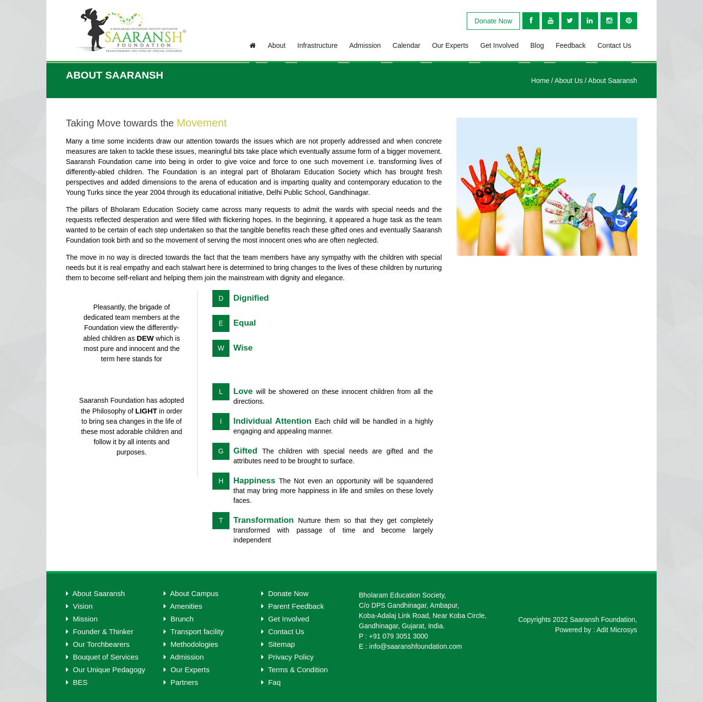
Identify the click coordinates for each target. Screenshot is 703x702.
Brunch (179, 619)
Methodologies (191, 644)
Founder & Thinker (99, 631)
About (277, 45)
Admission (365, 45)
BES (76, 682)
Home (540, 80)
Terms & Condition (294, 669)
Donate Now (493, 21)
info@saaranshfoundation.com (415, 646)
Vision (79, 606)
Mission (82, 619)
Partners (181, 682)
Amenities (183, 606)
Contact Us (614, 45)
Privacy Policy (287, 657)
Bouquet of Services (102, 657)
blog (537, 45)
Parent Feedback (292, 606)
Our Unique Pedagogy (105, 669)
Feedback (570, 45)
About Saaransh (612, 80)
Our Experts (450, 45)
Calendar (406, 45)
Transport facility (194, 631)
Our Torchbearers (98, 644)
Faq (271, 682)
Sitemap (278, 644)
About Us (569, 80)
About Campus (191, 593)
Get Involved (499, 45)
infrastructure (317, 45)
